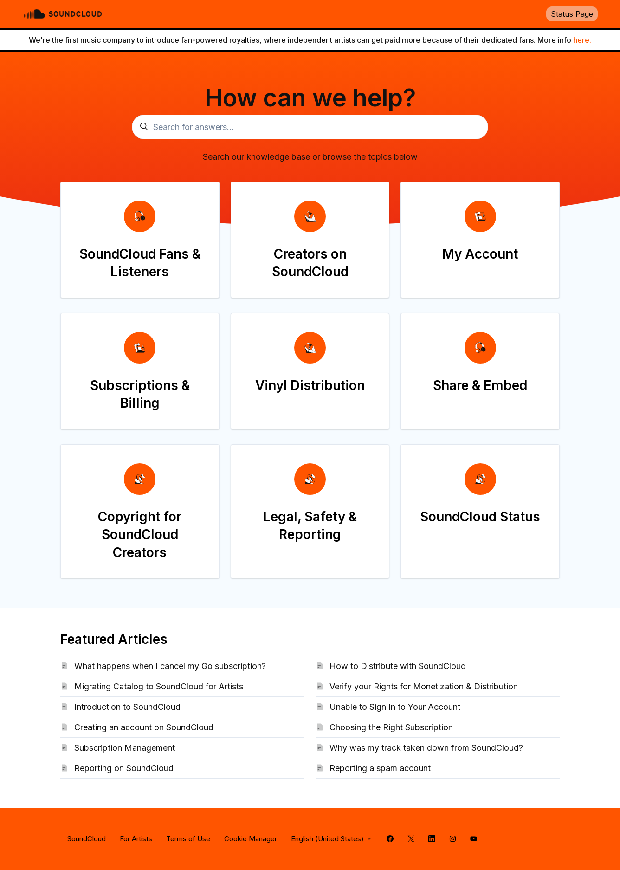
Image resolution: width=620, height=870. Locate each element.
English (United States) (332, 838)
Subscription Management (124, 748)
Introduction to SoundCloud (127, 707)
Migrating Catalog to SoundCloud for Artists (158, 686)
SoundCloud (86, 838)
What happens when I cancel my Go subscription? (170, 666)
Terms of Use (188, 838)
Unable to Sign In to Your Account (394, 707)
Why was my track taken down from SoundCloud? (426, 748)
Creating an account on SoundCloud (143, 727)
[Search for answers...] (310, 127)
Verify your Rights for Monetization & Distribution (423, 686)
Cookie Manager (250, 838)
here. (582, 40)
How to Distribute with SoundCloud (397, 666)
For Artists (136, 838)
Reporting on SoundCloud (124, 768)
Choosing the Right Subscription (391, 727)
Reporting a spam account (380, 768)
